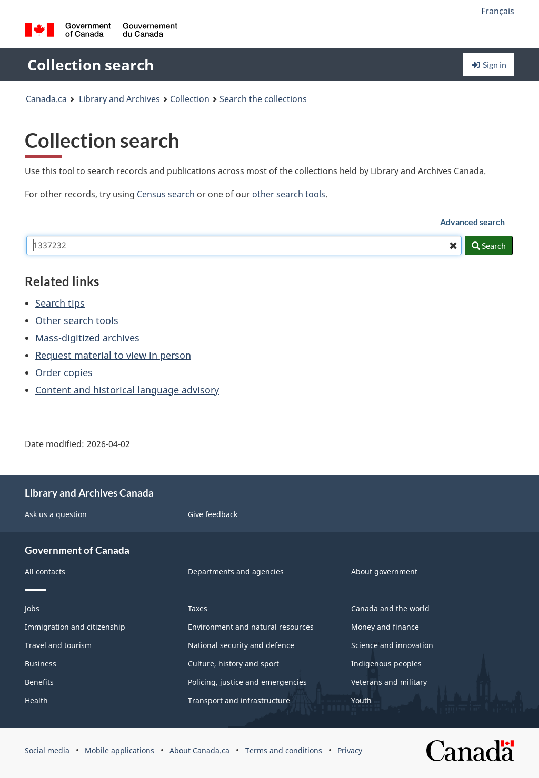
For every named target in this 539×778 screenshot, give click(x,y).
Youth (361, 700)
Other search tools (76, 320)
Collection (189, 99)
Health (36, 700)
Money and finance (385, 627)
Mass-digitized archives (87, 337)
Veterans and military (389, 682)
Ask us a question (56, 514)
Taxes (197, 608)
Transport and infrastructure (239, 700)
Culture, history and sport (233, 664)
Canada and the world (390, 608)
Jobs (32, 608)
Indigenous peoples (386, 664)
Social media (47, 750)
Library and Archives (119, 99)
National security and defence (241, 645)
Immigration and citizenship (75, 627)
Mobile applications (119, 750)
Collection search (90, 65)
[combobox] (244, 245)
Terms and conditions (283, 750)
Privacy (349, 750)
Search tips (60, 303)
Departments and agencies (236, 572)
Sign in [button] (488, 64)
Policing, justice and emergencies (247, 682)
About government (384, 572)
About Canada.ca (199, 750)
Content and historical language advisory (127, 389)
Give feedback (212, 514)
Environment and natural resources (251, 627)
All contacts (45, 572)
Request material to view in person (113, 355)
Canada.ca (46, 99)
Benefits (39, 682)
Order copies (64, 372)
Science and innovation (392, 645)
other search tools (288, 194)
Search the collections (263, 99)
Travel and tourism (58, 645)
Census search (166, 194)
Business (40, 664)
